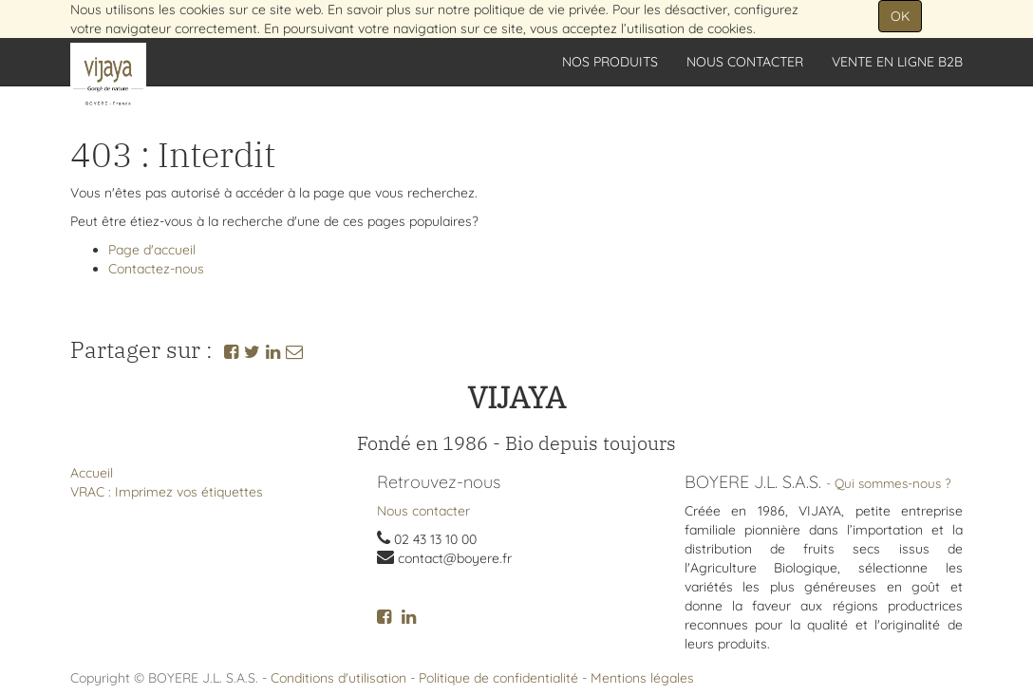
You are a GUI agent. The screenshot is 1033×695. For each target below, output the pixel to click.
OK (900, 16)
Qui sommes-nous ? (893, 483)
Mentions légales (642, 677)
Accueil (91, 472)
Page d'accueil (152, 249)
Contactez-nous (156, 268)
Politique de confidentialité (498, 677)
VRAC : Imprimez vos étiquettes (166, 491)
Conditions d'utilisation (338, 677)
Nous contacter (423, 510)
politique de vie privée (540, 9)
